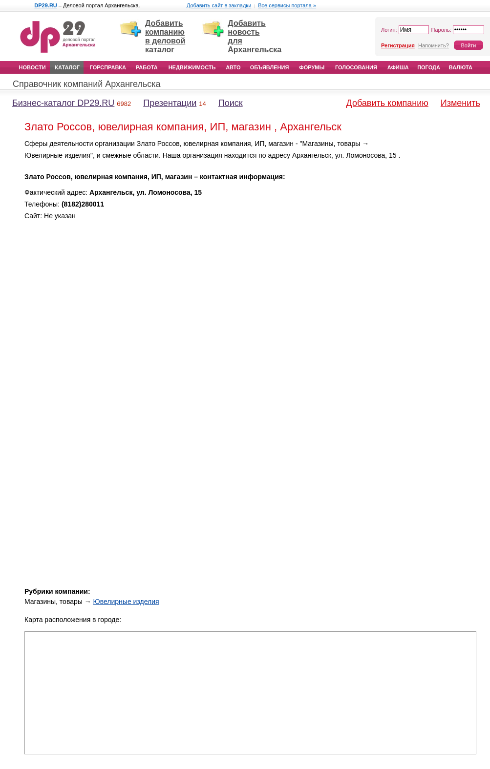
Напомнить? (433, 45)
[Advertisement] (441, 284)
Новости (32, 67)
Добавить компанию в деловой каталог (165, 36)
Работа (147, 67)
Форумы (311, 67)
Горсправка (108, 67)
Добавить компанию (387, 103)
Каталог (67, 67)
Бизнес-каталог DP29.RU (63, 103)
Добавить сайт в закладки (219, 5)
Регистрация (398, 45)
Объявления (269, 67)
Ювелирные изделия (126, 601)
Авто (233, 67)
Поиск (230, 103)
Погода (428, 67)
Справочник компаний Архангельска (87, 84)
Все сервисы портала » (287, 5)
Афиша (398, 67)
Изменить (460, 103)
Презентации (169, 103)
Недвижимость (192, 67)
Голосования (356, 67)
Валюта (460, 67)
